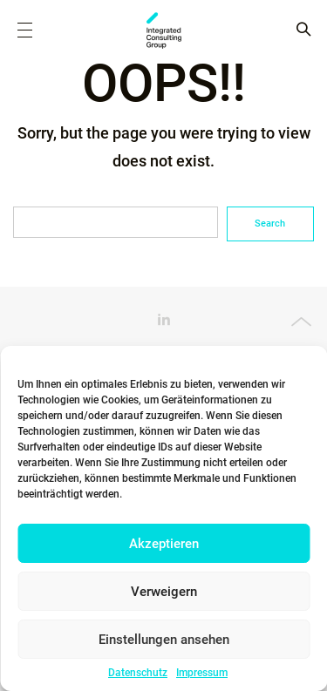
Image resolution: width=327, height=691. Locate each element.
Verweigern (164, 592)
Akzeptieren (164, 544)
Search (270, 223)
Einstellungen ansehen (164, 639)
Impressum (202, 672)
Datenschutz (137, 672)
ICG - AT (163, 30)
